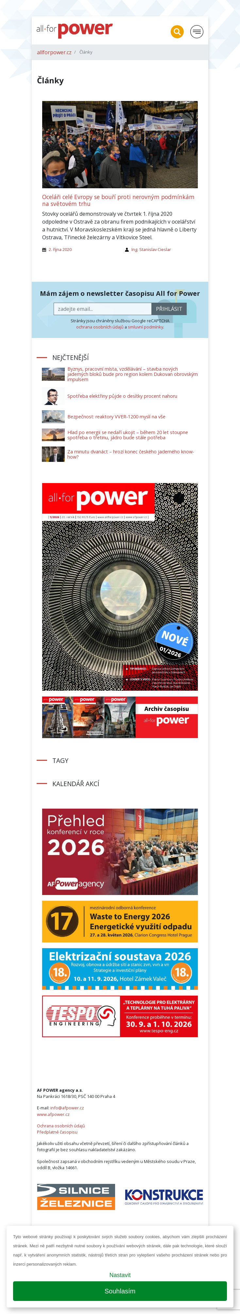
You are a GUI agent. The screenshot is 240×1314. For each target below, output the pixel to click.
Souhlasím (120, 1291)
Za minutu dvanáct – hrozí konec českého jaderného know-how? (130, 454)
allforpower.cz (54, 52)
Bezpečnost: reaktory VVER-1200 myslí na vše (116, 416)
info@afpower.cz (67, 1108)
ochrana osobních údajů (100, 327)
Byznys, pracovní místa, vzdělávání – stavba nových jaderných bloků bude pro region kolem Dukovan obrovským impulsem (132, 374)
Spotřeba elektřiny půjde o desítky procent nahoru (122, 396)
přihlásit (169, 308)
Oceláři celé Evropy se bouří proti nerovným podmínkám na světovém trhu (118, 200)
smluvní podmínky (145, 327)
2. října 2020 (60, 249)
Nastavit (119, 1275)
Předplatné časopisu (57, 1132)
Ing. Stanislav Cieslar (151, 249)
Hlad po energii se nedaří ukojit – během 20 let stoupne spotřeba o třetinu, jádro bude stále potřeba (127, 435)
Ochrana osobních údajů (61, 1126)
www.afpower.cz (53, 1114)
